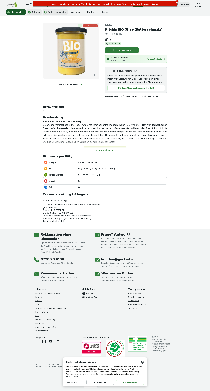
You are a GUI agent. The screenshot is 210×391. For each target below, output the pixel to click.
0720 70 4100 (52, 259)
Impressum (40, 323)
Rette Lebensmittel (55, 12)
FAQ (37, 316)
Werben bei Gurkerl (118, 273)
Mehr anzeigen (155, 82)
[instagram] (44, 341)
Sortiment (15, 12)
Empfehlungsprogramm (138, 304)
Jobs (37, 304)
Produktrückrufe (42, 312)
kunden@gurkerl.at (118, 259)
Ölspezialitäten (151, 96)
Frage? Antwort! (115, 234)
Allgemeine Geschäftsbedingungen (50, 308)
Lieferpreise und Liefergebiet (48, 293)
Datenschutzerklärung (45, 319)
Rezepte (107, 12)
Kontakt (38, 297)
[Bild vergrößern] (95, 75)
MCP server (133, 308)
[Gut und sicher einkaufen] (115, 348)
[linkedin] (57, 341)
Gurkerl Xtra (133, 300)
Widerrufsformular (43, 331)
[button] (182, 4)
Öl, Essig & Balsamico (132, 96)
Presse (38, 300)
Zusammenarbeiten (57, 273)
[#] (137, 344)
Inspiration (77, 12)
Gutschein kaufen (136, 297)
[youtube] (50, 341)
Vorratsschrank (112, 96)
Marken (92, 12)
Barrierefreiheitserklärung (46, 327)
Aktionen (34, 12)
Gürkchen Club (134, 293)
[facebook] (37, 341)
